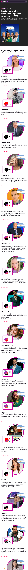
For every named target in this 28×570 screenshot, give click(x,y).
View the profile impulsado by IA (5, 85)
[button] (16, 1)
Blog (1, 6)
